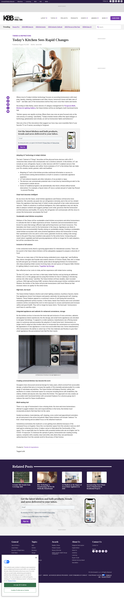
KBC (41, 1)
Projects (64, 18)
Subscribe (115, 18)
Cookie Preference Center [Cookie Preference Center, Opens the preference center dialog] (20, 590)
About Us (74, 550)
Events (83, 18)
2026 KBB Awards (27, 27)
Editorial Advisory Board (78, 560)
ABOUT (40, 575)
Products (74, 18)
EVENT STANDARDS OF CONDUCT (78, 575)
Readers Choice (56, 545)
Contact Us (95, 545)
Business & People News (18, 550)
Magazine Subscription (78, 545)
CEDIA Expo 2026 (88, 27)
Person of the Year (56, 550)
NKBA (46, 1)
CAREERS (45, 575)
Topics (53, 18)
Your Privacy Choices (95, 575)
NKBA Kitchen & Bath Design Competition (59, 553)
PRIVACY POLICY (106, 577)
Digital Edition (75, 548)
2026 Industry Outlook (55, 27)
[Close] (36, 558)
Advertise (20, 1)
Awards (94, 18)
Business (34, 550)
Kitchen (34, 548)
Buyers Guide (75, 557)
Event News (15, 552)
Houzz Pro (16, 27)
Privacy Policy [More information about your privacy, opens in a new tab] (12, 581)
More (104, 18)
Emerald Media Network (7, 1)
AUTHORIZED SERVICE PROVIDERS (58, 575)
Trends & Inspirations (21, 36)
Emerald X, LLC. (97, 572)
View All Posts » (16, 545)
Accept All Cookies (20, 585)
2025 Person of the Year (72, 27)
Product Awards (56, 548)
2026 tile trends (41, 27)
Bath (33, 545)
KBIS (35, 1)
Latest (43, 18)
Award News (15, 548)
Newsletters (75, 562)
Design (33, 552)
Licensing (28, 1)
